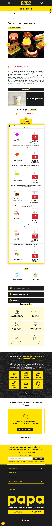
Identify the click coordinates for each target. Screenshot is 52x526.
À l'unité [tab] (26, 122)
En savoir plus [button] (25, 393)
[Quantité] (35, 130)
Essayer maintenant (24, 429)
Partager (26, 89)
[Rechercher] (26, 13)
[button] (26, 288)
